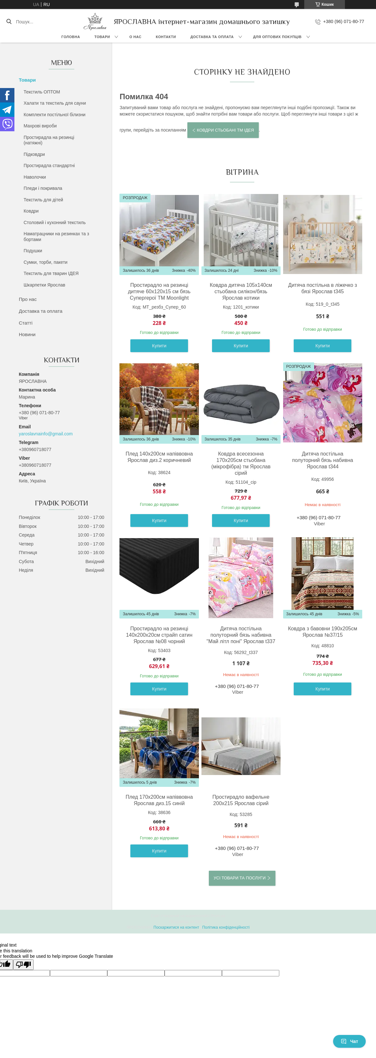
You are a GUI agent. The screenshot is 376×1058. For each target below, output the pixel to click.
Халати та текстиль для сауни (55, 103)
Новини (27, 334)
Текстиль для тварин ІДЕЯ (51, 273)
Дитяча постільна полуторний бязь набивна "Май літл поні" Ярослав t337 (241, 635)
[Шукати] (9, 21)
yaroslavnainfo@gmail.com (46, 433)
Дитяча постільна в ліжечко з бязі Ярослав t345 (322, 288)
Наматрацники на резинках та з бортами (56, 236)
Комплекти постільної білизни (55, 114)
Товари (102, 37)
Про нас (28, 299)
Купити (159, 345)
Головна (70, 37)
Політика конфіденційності (225, 927)
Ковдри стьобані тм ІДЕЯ (225, 130)
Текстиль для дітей (43, 199)
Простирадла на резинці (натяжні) (49, 140)
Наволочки (35, 177)
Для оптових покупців (277, 37)
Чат (349, 1041)
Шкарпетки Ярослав (44, 284)
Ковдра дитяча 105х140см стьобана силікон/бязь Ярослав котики (241, 291)
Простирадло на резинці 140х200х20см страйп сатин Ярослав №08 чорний (159, 635)
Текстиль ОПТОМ (42, 91)
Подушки (33, 250)
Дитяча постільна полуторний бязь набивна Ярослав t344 (322, 460)
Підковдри (34, 154)
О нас (135, 37)
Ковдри (31, 211)
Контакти (166, 37)
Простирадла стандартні (49, 165)
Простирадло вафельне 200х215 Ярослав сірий (240, 800)
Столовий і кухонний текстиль (55, 222)
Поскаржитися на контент (176, 927)
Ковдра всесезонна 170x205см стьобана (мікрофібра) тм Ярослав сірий (241, 463)
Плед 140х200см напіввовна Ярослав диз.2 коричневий (159, 457)
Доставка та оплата (211, 37)
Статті (26, 323)
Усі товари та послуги (240, 878)
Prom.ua (218, 916)
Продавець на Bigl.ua (188, 921)
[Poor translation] (23, 964)
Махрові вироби (40, 125)
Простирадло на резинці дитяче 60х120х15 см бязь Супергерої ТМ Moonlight (159, 291)
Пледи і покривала (43, 188)
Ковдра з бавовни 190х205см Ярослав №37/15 (322, 632)
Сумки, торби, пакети (46, 262)
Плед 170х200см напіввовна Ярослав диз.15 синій (159, 800)
